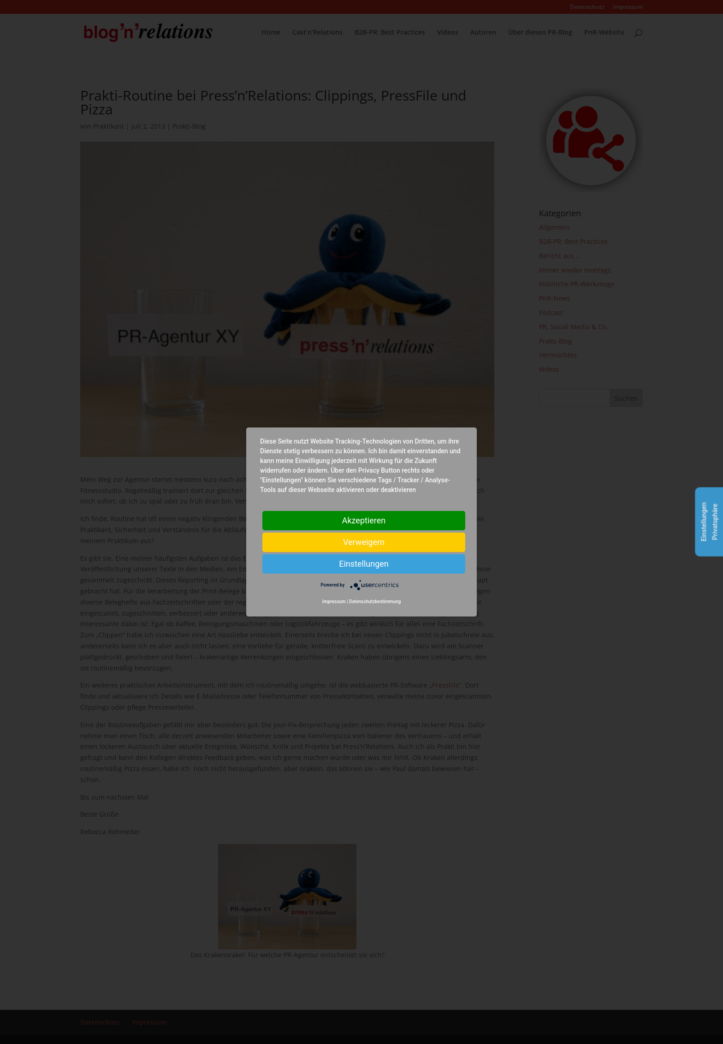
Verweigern (364, 542)
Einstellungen (363, 564)
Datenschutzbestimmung (375, 601)
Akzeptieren (364, 520)
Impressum (334, 601)
